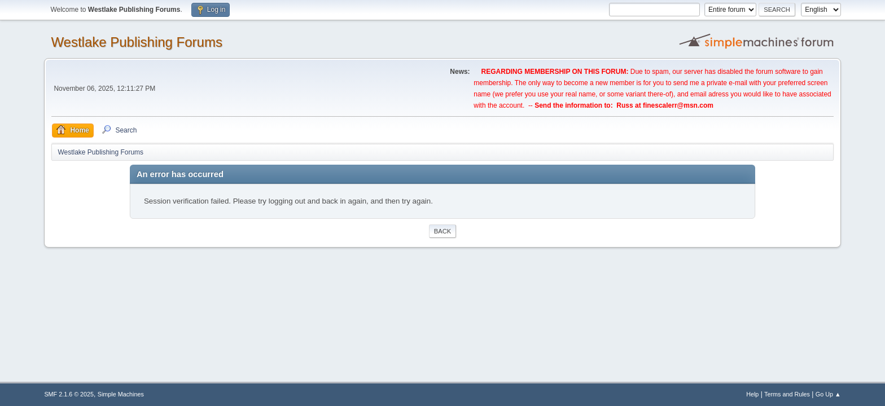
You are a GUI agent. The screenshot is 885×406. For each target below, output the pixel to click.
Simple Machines (121, 394)
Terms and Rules (787, 394)
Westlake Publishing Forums (136, 42)
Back (442, 231)
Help (752, 394)
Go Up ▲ (828, 394)
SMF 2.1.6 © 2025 (69, 394)
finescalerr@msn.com (678, 105)
